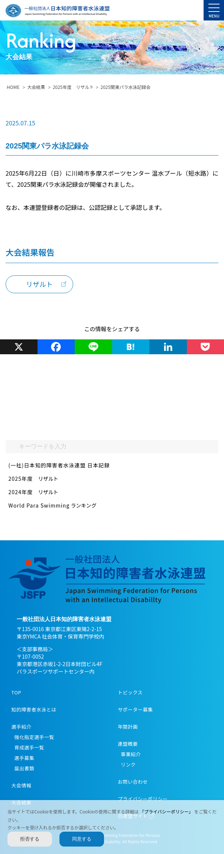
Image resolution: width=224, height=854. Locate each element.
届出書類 (24, 768)
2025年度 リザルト (73, 87)
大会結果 (36, 87)
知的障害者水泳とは (34, 709)
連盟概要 (128, 743)
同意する (81, 839)
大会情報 (22, 785)
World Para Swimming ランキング (53, 505)
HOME (13, 87)
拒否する (29, 839)
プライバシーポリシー (143, 798)
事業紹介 (131, 754)
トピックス (130, 692)
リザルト (39, 284)
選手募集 (24, 757)
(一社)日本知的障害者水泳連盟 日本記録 (59, 465)
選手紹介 (22, 726)
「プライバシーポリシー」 (167, 811)
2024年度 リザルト (33, 492)
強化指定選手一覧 (34, 737)
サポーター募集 (135, 709)
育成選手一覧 (29, 747)
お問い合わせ (133, 781)
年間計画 (128, 726)
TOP (17, 692)
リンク (128, 764)
